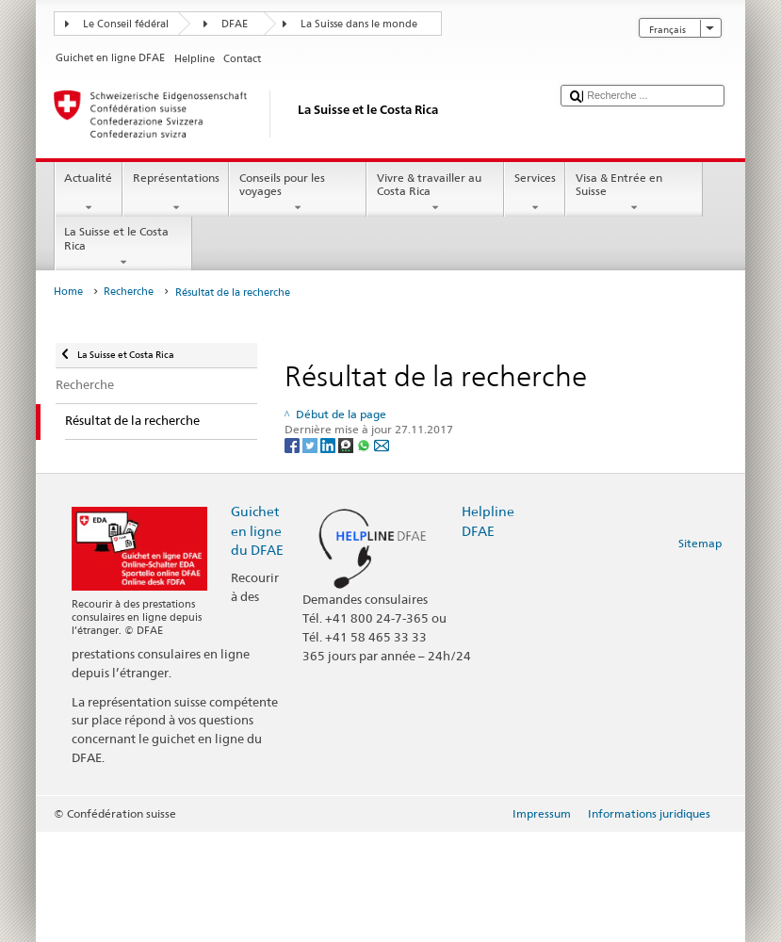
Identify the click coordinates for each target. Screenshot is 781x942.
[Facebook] (293, 445)
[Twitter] (311, 445)
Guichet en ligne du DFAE (257, 530)
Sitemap (700, 543)
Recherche (129, 291)
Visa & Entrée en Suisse (634, 193)
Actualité (89, 193)
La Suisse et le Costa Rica (123, 246)
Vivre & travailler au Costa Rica (435, 193)
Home (68, 291)
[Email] (381, 445)
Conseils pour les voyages (298, 193)
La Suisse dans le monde (359, 24)
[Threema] (347, 445)
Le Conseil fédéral (126, 24)
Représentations (175, 193)
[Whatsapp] (365, 445)
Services (534, 193)
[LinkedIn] (329, 445)
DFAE (234, 24)
